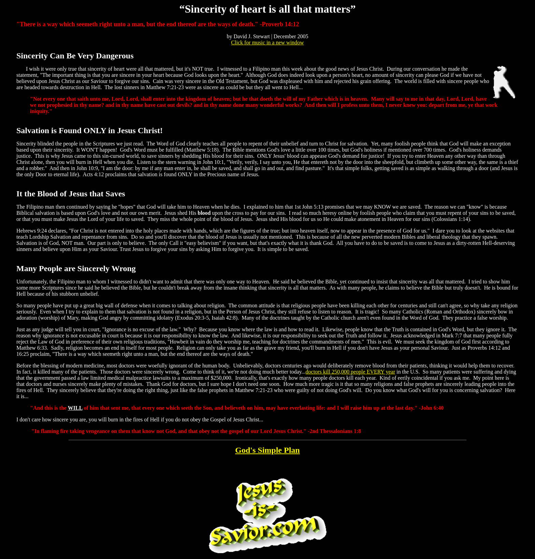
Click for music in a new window (267, 42)
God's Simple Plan (267, 450)
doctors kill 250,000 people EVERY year (350, 372)
